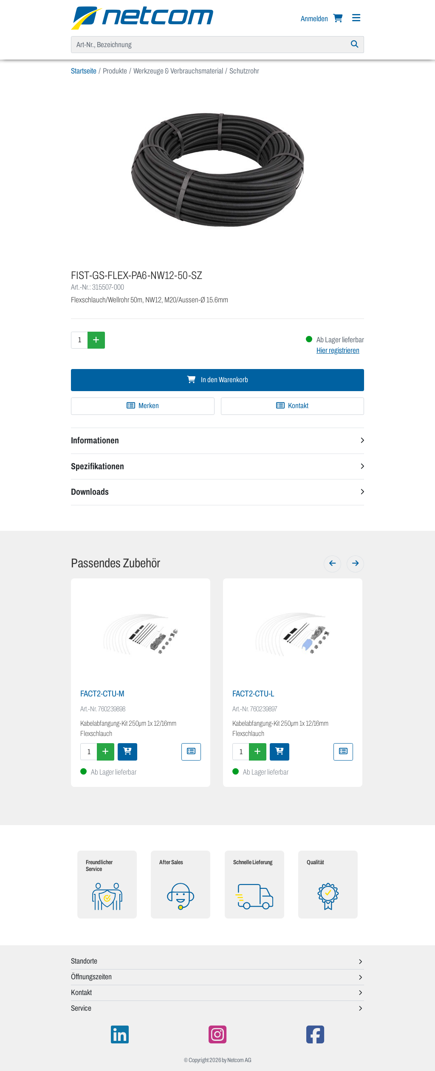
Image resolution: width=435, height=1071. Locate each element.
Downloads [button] (90, 491)
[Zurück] (332, 563)
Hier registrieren (337, 350)
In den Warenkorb (217, 380)
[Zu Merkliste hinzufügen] (143, 405)
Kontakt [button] (81, 992)
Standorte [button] (84, 961)
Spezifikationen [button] (97, 466)
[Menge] (79, 340)
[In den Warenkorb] (127, 751)
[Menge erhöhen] (96, 340)
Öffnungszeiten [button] (91, 976)
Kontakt (292, 406)
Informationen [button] (95, 440)
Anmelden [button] (315, 18)
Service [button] (81, 1008)
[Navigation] (356, 18)
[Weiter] (355, 563)
